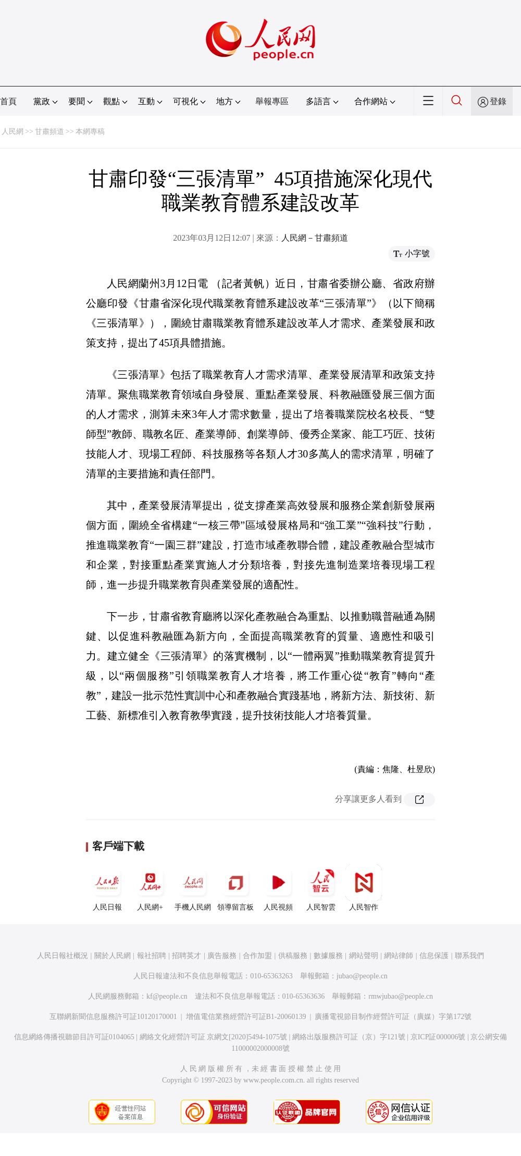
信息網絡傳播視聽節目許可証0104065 (74, 1037)
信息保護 (434, 956)
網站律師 (398, 956)
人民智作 (363, 887)
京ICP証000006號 (438, 1037)
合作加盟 (257, 956)
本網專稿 (90, 131)
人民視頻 (278, 887)
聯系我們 (469, 956)
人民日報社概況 (62, 956)
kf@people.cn (167, 996)
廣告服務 (222, 956)
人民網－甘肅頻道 (314, 237)
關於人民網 (112, 956)
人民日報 (107, 887)
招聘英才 (186, 956)
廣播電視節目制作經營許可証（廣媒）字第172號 (393, 1017)
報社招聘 (151, 956)
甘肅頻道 (49, 131)
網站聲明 (363, 956)
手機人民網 (193, 887)
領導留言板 (235, 887)
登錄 (498, 101)
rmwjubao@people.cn (400, 996)
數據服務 (328, 956)
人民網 (12, 131)
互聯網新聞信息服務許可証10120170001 (113, 1017)
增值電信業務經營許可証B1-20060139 (246, 1017)
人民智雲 (321, 887)
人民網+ (150, 887)
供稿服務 (292, 956)
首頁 (8, 101)
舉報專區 (272, 101)
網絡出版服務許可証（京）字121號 (348, 1037)
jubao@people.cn (362, 976)
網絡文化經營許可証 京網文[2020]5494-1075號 (214, 1037)
